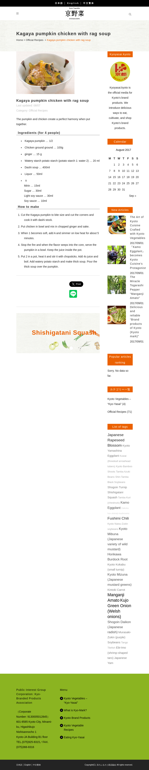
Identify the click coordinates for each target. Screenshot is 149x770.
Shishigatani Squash (64, 332)
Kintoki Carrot (116, 589)
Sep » (132, 195)
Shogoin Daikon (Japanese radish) (119, 627)
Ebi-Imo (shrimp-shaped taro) (117, 652)
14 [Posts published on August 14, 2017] (109, 177)
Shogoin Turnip (117, 487)
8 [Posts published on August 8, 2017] (114, 170)
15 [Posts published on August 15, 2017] (114, 177)
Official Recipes (34, 40)
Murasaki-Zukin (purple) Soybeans (119, 637)
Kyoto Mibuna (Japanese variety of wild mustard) (117, 539)
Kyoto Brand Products (77, 717)
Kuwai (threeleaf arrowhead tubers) (118, 461)
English (73, 3)
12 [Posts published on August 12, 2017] (132, 170)
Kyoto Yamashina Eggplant (118, 450)
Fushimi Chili (118, 518)
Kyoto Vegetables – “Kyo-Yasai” (75, 700)
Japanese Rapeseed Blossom (115, 440)
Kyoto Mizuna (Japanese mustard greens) (119, 579)
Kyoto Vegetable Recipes (74, 727)
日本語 (59, 3)
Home (19, 40)
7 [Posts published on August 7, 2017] (110, 170)
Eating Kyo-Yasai (74, 737)
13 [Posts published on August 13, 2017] (137, 170)
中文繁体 (88, 3)
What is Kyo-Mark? (75, 710)
